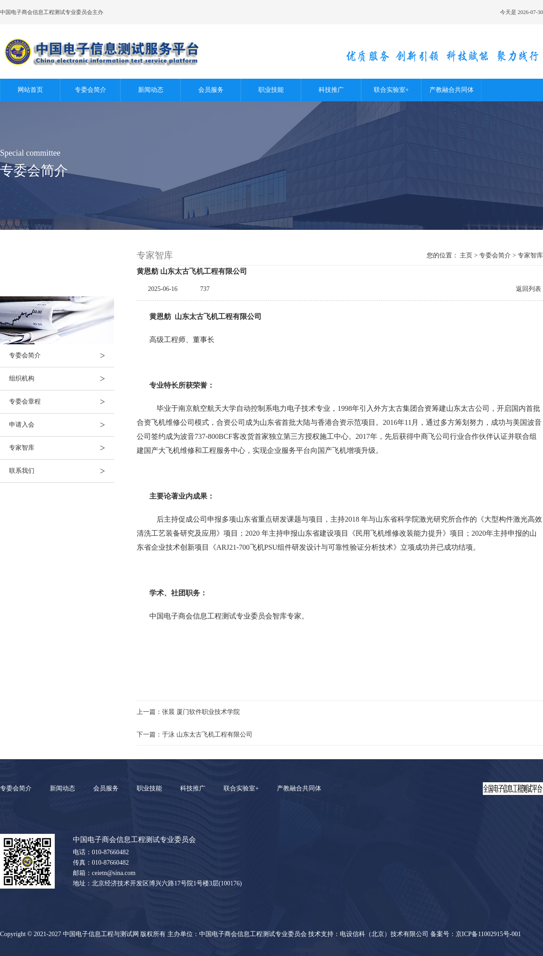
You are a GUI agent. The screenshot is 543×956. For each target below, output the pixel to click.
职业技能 (271, 89)
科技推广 (331, 89)
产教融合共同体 (451, 89)
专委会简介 (90, 89)
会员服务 (211, 89)
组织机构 (61, 378)
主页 (466, 255)
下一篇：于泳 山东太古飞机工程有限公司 (194, 734)
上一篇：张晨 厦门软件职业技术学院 (188, 712)
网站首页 (30, 89)
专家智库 (61, 448)
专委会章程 (61, 401)
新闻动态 (150, 89)
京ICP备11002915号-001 (488, 934)
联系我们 (61, 471)
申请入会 (61, 425)
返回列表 (528, 288)
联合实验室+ (391, 89)
